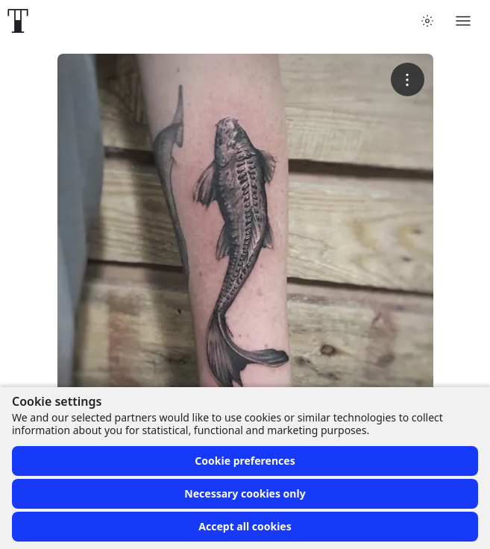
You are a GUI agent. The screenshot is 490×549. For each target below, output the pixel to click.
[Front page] (18, 21)
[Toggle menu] (463, 21)
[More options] (407, 79)
